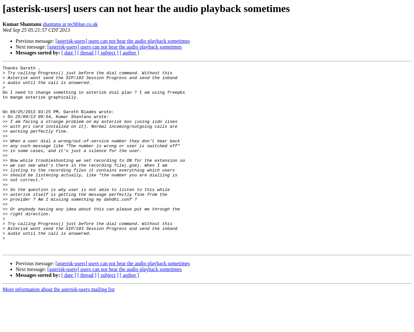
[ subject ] (108, 52)
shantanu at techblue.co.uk (70, 24)
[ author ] (129, 52)
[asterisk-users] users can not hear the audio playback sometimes (123, 41)
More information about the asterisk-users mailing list (59, 326)
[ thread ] (86, 52)
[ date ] (68, 52)
